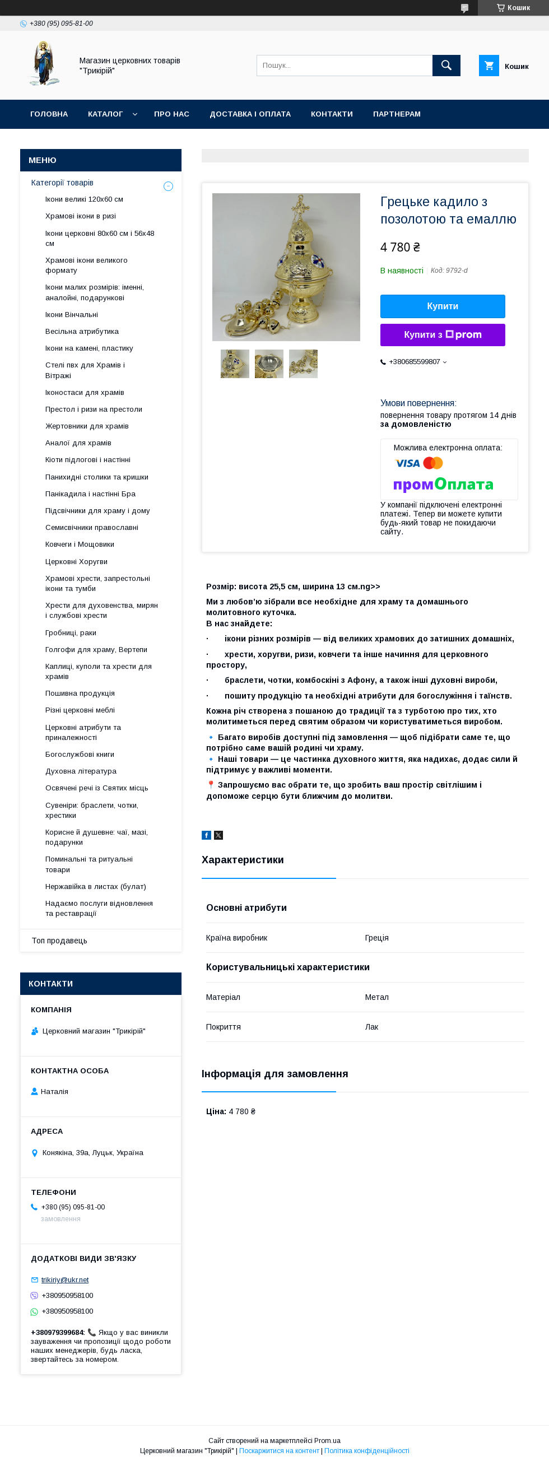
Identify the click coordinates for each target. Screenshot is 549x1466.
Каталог (105, 114)
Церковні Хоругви (76, 561)
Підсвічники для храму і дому (97, 510)
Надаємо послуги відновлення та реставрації (99, 908)
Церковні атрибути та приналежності (83, 732)
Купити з (442, 335)
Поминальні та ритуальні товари (89, 864)
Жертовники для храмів (87, 426)
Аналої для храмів (78, 443)
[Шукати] (446, 65)
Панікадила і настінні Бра (90, 494)
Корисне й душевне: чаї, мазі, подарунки (96, 837)
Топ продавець (59, 940)
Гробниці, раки (70, 633)
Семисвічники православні (91, 527)
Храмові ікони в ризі (80, 216)
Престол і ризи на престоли (93, 409)
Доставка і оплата (250, 114)
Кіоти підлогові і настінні (88, 459)
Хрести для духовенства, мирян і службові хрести (101, 610)
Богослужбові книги (79, 754)
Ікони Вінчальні (71, 314)
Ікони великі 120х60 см (84, 199)
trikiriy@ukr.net (65, 1280)
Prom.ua (327, 1441)
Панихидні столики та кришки (96, 477)
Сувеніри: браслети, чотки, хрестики (91, 810)
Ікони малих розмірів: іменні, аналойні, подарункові (94, 292)
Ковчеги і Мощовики (79, 544)
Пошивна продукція (80, 693)
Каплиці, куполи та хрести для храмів (98, 671)
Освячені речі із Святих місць (96, 788)
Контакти (332, 114)
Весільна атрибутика (82, 331)
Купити (443, 306)
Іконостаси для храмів (84, 392)
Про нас (171, 114)
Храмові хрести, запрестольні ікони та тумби (97, 583)
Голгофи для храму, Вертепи (96, 649)
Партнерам (397, 114)
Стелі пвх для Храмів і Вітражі (85, 370)
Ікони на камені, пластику (89, 348)
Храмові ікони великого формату (86, 265)
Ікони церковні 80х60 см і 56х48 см (99, 238)
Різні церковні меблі (80, 710)
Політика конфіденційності (367, 1451)
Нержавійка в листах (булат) (95, 886)
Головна (49, 114)
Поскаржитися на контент (279, 1451)
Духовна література (81, 771)
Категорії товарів (62, 182)
